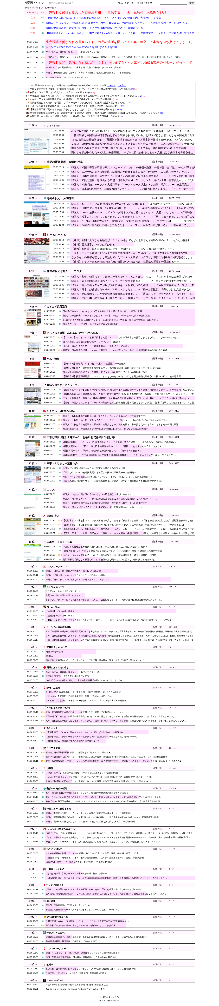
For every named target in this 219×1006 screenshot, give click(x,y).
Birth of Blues (53, 607)
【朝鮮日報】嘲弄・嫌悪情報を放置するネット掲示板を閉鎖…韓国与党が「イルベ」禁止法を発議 (112, 368)
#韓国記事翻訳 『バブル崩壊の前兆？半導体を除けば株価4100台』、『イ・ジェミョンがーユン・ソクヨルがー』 (120, 455)
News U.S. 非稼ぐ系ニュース (61, 829)
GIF (43, 757)
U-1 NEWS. (53, 125)
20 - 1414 (172, 748)
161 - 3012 (173, 566)
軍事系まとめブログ (57, 647)
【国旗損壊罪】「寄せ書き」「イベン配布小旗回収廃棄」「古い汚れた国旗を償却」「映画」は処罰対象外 (95, 857)
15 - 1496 (172, 788)
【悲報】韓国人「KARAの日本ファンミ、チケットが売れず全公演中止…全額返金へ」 (85, 732)
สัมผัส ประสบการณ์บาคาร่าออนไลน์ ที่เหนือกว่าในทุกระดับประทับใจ (75, 989)
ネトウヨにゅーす (55, 587)
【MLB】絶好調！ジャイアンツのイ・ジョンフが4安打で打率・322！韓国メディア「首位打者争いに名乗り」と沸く (99, 777)
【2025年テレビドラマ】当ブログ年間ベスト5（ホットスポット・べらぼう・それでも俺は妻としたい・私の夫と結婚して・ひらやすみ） (109, 620)
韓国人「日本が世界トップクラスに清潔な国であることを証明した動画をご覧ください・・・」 (110, 498)
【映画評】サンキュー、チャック (61, 615)
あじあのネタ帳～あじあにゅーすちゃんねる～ (74, 332)
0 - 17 (171, 980)
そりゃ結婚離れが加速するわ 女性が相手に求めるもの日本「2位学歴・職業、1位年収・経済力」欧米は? (93, 853)
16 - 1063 (172, 768)
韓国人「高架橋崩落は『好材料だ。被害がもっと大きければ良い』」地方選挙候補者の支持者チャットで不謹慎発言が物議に (103, 817)
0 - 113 (171, 948)
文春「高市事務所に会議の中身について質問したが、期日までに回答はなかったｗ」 (85, 712)
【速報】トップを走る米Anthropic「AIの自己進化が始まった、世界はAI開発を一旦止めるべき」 (126, 261)
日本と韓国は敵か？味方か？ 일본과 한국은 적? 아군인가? (81, 437)
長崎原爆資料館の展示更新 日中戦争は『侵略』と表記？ (72, 941)
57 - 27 (171, 647)
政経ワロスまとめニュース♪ (63, 385)
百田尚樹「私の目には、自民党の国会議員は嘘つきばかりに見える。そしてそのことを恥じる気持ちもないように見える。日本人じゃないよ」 (111, 716)
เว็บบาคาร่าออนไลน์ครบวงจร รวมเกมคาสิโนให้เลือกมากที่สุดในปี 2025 (77, 985)
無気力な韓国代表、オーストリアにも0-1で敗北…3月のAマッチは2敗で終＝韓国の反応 (106, 315)
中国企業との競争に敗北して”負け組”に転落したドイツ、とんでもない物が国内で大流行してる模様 (103, 17)
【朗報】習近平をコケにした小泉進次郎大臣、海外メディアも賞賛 (96, 346)
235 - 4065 (174, 515)
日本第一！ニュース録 (59, 542)
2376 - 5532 (174, 271)
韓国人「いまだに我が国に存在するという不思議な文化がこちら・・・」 (99, 494)
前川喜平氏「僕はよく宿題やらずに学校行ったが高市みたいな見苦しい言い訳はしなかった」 (109, 559)
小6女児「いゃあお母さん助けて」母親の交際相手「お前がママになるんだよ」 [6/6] (84, 680)
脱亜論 (50, 768)
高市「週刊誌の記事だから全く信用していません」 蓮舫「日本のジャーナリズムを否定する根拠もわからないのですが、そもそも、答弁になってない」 (116, 721)
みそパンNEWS (54, 849)
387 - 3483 (174, 411)
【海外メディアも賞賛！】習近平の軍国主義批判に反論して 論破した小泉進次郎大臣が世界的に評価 (129, 253)
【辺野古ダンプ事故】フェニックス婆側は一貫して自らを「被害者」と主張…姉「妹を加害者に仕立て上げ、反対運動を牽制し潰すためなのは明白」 (114, 57)
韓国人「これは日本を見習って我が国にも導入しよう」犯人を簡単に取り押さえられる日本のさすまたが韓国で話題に (122, 424)
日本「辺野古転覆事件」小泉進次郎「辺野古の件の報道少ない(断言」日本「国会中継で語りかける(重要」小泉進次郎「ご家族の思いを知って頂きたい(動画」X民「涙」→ (119, 642)
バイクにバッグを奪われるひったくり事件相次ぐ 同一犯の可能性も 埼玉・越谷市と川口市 (109, 555)
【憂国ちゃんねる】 (57, 869)
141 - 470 (172, 587)
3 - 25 (171, 885)
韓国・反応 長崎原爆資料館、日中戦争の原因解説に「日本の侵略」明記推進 (81, 957)
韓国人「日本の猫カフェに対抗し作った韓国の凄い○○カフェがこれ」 (78, 579)
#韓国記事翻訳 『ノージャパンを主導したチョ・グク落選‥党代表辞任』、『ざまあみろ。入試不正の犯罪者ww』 (120, 442)
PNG (43, 13)
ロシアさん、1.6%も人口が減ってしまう (64, 591)
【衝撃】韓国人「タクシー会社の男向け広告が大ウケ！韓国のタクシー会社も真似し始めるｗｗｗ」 (92, 736)
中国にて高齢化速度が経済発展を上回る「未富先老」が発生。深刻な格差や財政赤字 (105, 546)
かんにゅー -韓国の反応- (61, 411)
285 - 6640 (174, 489)
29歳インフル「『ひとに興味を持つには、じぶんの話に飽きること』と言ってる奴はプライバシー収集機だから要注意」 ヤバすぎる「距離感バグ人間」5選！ (119, 833)
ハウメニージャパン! (57, 566)
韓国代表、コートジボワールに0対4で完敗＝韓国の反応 (90, 324)
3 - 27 (171, 869)
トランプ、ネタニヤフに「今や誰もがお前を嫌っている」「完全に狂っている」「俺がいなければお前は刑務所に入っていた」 (104, 600)
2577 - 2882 (174, 198)
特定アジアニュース (57, 932)
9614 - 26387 (175, 125)
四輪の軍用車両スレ (55, 651)
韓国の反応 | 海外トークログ (64, 271)
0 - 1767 (172, 901)
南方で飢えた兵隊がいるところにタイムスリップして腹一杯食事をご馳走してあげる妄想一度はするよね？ (95, 660)
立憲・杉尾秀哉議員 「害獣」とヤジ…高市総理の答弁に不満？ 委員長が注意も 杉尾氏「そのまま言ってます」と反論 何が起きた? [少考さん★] (114, 761)
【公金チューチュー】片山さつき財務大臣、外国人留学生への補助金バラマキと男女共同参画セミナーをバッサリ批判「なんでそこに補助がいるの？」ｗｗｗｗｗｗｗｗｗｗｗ (128, 391)
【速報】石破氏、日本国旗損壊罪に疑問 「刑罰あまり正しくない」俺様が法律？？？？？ (123, 248)
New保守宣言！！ (54, 885)
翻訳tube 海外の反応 (57, 788)
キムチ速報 (53, 359)
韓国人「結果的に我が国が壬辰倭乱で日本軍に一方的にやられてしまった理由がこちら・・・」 (110, 503)
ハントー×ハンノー (56, 948)
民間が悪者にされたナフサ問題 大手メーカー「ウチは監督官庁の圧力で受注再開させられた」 (90, 921)
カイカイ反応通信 (57, 306)
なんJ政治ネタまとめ (57, 917)
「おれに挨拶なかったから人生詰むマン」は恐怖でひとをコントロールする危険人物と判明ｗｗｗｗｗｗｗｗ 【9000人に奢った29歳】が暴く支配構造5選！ (118, 837)
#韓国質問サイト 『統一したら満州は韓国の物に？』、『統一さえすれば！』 (102, 450)
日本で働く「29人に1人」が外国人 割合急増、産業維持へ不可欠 (76, 973)
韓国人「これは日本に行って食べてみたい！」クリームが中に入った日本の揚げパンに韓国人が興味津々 (115, 420)
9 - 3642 (172, 808)
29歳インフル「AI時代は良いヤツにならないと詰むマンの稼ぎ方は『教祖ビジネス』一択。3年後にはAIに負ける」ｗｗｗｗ (103, 842)
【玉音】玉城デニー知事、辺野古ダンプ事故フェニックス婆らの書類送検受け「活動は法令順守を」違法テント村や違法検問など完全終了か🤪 (128, 535)
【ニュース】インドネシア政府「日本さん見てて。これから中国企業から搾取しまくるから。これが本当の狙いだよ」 (122, 337)
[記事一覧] (157, 125)
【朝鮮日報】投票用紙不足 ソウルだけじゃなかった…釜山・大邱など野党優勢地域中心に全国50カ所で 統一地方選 (122, 376)
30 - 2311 (172, 728)
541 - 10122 (174, 384)
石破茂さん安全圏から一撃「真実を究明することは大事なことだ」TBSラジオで (82, 909)
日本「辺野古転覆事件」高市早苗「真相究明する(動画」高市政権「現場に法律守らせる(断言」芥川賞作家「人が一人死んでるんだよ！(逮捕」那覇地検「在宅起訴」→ (120, 637)
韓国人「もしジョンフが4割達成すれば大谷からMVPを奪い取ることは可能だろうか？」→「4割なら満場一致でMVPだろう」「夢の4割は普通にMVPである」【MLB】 (118, 25)
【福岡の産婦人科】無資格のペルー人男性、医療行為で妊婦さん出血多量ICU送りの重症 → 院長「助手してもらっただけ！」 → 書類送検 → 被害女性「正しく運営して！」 (128, 396)
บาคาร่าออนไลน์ (55, 980)
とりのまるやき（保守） (59, 708)
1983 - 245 (174, 306)
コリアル (52, 489)
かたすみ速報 (53, 687)
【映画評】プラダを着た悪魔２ (60, 611)
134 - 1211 (173, 627)
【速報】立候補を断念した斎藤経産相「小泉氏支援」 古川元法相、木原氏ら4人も (107, 12)
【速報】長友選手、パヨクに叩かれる (93, 244)
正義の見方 (53, 515)
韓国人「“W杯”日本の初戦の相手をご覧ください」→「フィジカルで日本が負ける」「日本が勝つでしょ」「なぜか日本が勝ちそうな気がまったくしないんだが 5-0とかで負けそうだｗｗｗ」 (132, 227)
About (120, 3)
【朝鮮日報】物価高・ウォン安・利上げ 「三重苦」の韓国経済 (94, 363)
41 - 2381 (172, 687)
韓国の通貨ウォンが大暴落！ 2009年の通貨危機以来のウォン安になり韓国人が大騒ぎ (105, 428)
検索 (191, 3)
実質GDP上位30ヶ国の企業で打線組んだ (64, 595)
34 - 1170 (172, 708)
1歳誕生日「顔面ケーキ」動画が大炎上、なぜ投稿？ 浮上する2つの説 (79, 862)
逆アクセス (146, 3)
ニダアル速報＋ (54, 748)
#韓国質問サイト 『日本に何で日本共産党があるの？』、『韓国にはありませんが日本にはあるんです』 (116, 446)
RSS (127, 3)
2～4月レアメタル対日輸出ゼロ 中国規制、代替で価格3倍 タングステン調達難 (83, 67)
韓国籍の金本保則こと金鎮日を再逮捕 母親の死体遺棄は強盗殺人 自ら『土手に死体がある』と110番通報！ (96, 937)
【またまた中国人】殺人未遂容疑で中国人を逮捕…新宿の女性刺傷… (77, 873)
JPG (43, 23)
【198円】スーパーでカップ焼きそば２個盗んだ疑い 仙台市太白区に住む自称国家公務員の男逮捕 (112, 551)
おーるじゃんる (56, 234)
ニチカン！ (52, 728)
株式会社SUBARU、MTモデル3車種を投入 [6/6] (67, 78)
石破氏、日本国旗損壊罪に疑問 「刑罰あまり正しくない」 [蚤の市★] (78, 752)
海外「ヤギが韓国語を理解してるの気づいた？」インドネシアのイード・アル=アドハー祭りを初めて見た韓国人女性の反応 (103, 801)
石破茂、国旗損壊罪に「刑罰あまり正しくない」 (68, 905)
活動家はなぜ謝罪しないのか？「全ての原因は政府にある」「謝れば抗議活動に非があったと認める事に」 (95, 889)
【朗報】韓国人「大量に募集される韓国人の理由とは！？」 (73, 741)
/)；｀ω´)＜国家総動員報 (59, 627)
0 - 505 (171, 933)
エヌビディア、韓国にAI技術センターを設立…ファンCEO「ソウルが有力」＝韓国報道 (86, 700)
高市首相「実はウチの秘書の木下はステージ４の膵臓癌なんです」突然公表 (80, 925)
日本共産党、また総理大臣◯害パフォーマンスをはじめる (92, 341)
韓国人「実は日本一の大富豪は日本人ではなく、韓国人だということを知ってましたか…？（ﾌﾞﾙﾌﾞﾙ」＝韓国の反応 (133, 300)
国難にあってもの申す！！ (60, 667)
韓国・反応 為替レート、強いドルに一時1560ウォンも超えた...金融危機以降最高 (83, 953)
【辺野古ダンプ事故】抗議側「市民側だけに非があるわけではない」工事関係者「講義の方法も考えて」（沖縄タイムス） (124, 525)
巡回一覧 (135, 3)
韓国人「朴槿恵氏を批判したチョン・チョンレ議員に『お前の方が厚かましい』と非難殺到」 (89, 72)
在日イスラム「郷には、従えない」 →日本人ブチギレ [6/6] (73, 52)
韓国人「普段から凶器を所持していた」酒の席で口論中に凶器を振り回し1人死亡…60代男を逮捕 (90, 821)
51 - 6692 (172, 667)
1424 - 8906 (174, 332)
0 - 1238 (172, 917)
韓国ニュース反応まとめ (59, 808)
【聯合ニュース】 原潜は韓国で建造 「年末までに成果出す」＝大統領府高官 (82, 773)
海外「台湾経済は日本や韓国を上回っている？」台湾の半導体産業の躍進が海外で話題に (87, 793)
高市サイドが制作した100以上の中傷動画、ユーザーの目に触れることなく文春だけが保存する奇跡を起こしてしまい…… (132, 154)
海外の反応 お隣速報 (60, 198)
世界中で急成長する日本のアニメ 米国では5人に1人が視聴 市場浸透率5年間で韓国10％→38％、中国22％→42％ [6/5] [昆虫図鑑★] (107, 757)
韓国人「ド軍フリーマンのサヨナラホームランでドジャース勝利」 (76, 575)
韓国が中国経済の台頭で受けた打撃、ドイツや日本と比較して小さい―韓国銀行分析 (94, 28)
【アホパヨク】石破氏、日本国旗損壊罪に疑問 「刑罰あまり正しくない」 (80, 696)
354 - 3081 (174, 437)
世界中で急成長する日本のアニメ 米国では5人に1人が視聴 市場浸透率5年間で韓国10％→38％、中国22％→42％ (98, 781)
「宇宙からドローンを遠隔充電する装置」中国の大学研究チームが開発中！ (100, 472)
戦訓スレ (50, 656)
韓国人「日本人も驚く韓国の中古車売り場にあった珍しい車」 (74, 571)
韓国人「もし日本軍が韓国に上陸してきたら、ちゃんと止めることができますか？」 (105, 416)
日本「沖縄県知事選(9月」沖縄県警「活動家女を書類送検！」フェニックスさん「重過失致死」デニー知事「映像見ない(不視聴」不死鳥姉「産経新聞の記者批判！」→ (119, 633)
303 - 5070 (174, 463)
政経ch (50, 964)
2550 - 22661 (175, 234)
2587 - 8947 (174, 161)
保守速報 (51, 901)
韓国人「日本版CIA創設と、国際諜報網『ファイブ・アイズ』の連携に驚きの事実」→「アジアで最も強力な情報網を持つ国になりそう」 (132, 190)
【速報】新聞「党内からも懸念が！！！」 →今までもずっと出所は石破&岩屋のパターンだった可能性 (119, 64)
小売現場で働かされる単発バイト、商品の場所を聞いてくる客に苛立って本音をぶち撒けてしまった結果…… (119, 44)
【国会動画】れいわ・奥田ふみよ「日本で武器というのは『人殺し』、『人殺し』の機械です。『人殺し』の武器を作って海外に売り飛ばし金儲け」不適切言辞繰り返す (120, 35)
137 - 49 (172, 607)
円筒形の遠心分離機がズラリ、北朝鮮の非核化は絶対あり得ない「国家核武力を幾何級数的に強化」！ (114, 481)
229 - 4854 (174, 541)
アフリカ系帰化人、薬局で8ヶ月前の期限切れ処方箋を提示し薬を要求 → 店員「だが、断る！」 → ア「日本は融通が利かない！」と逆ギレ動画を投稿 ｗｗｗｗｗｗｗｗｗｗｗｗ (128, 400)
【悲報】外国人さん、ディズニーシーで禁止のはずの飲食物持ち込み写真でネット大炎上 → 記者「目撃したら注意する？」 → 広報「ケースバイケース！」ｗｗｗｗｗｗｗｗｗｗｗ (128, 404)
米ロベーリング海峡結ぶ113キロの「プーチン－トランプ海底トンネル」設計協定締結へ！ (108, 476)
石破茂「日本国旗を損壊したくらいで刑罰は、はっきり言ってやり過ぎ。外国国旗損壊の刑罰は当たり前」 (116, 350)
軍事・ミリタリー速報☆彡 (62, 463)
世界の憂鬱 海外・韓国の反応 (65, 161)
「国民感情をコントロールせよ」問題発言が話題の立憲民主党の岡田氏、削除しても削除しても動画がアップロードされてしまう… (106, 878)
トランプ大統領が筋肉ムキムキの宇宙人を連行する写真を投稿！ (83, 47)
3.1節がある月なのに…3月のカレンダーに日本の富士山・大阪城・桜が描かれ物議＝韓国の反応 (110, 320)
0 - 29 (171, 964)
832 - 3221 (174, 358)
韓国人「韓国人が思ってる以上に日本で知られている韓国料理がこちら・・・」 (103, 507)
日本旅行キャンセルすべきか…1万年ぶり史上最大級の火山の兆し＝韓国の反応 (102, 311)
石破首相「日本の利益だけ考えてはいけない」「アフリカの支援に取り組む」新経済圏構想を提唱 (91, 969)
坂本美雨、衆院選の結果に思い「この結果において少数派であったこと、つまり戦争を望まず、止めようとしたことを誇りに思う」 (106, 894)
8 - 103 (171, 829)
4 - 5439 (172, 849)
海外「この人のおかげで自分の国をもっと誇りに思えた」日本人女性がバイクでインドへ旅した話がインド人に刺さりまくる (103, 797)
